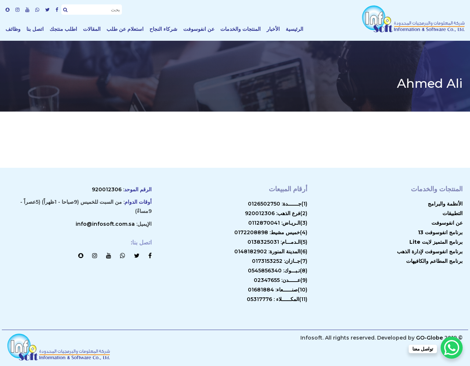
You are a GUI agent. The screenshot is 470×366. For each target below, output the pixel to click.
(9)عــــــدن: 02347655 (280, 280)
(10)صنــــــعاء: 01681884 (277, 289)
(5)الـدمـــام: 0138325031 (277, 242)
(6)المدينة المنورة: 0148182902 (270, 251)
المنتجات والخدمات (240, 29)
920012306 (107, 189)
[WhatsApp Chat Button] (452, 348)
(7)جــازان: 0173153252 (279, 261)
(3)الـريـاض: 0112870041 (277, 223)
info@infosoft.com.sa (105, 224)
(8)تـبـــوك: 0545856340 (277, 270)
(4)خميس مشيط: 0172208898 (270, 232)
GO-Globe (429, 337)
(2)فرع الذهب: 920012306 (276, 213)
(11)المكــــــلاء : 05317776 (277, 299)
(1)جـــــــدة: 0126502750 (277, 203)
